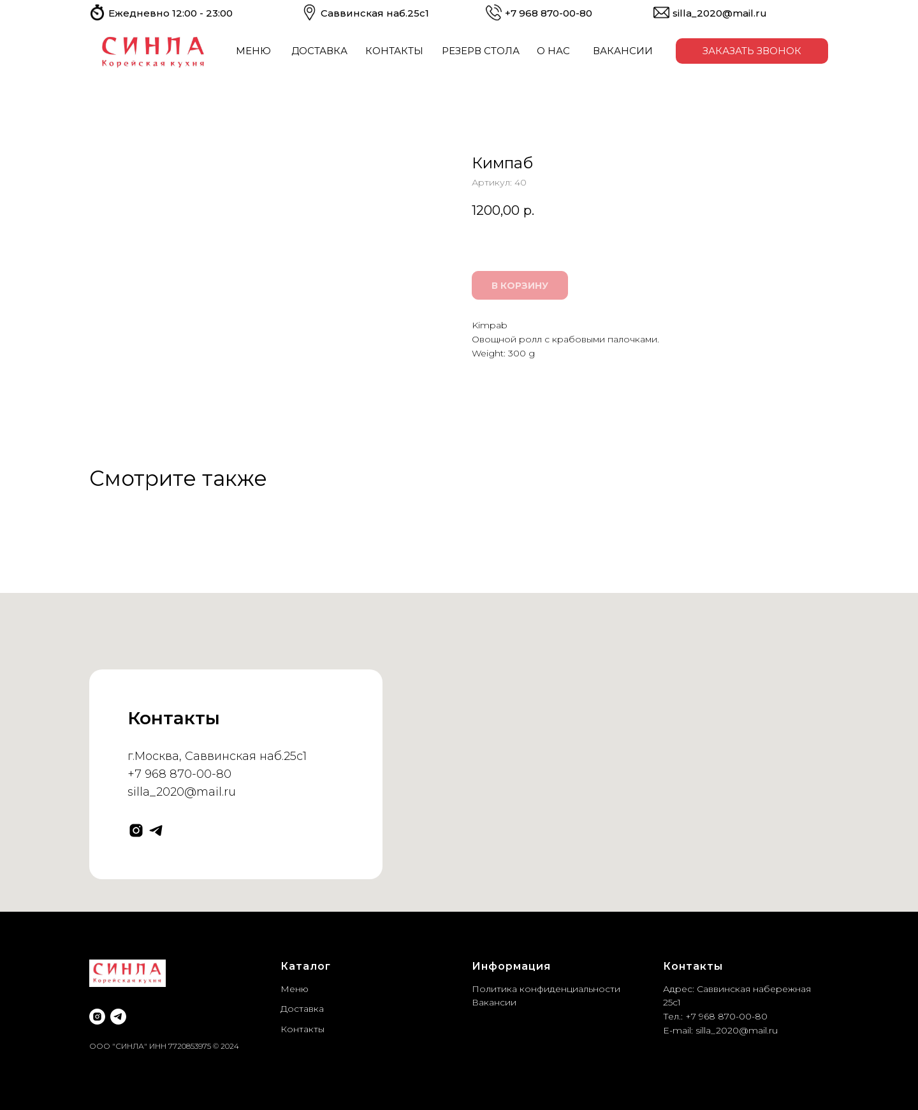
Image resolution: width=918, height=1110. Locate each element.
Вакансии (494, 1002)
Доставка (302, 1008)
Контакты (302, 1029)
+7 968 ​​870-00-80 (548, 13)
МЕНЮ (253, 51)
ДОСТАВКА (319, 51)
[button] (752, 51)
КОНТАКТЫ (394, 51)
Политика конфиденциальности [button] (546, 989)
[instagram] (136, 830)
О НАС (553, 51)
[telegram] (156, 830)
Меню (294, 989)
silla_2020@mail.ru (720, 13)
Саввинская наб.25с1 (375, 13)
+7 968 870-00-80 (179, 774)
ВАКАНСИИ (623, 51)
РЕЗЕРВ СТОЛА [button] (481, 51)
